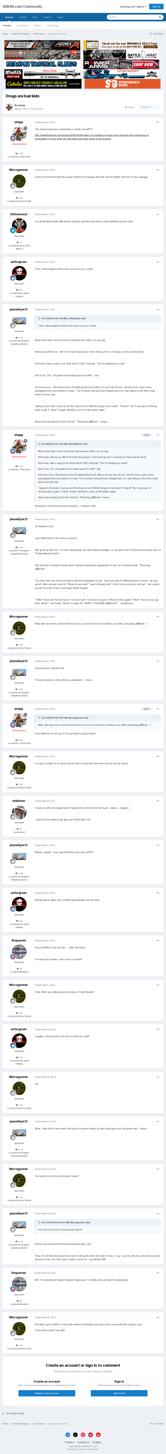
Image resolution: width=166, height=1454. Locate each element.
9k (19, 968)
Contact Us (83, 1442)
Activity (22, 17)
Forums (7, 25)
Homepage (52, 25)
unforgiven (19, 261)
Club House (37, 108)
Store (35, 17)
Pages (60, 17)
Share (129, 107)
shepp (21, 105)
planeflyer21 (19, 309)
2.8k (19, 198)
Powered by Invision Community (83, 1449)
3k (19, 829)
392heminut (18, 214)
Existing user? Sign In (133, 6)
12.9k (19, 337)
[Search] (123, 17)
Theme (69, 1442)
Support (47, 17)
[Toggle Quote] (39, 318)
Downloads (22, 25)
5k (19, 242)
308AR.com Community (22, 6)
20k (19, 290)
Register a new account (47, 1393)
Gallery (37, 25)
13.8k (19, 153)
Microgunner (18, 169)
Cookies (96, 1442)
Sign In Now (119, 1393)
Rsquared (19, 940)
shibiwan (18, 800)
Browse (9, 18)
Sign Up (156, 6)
